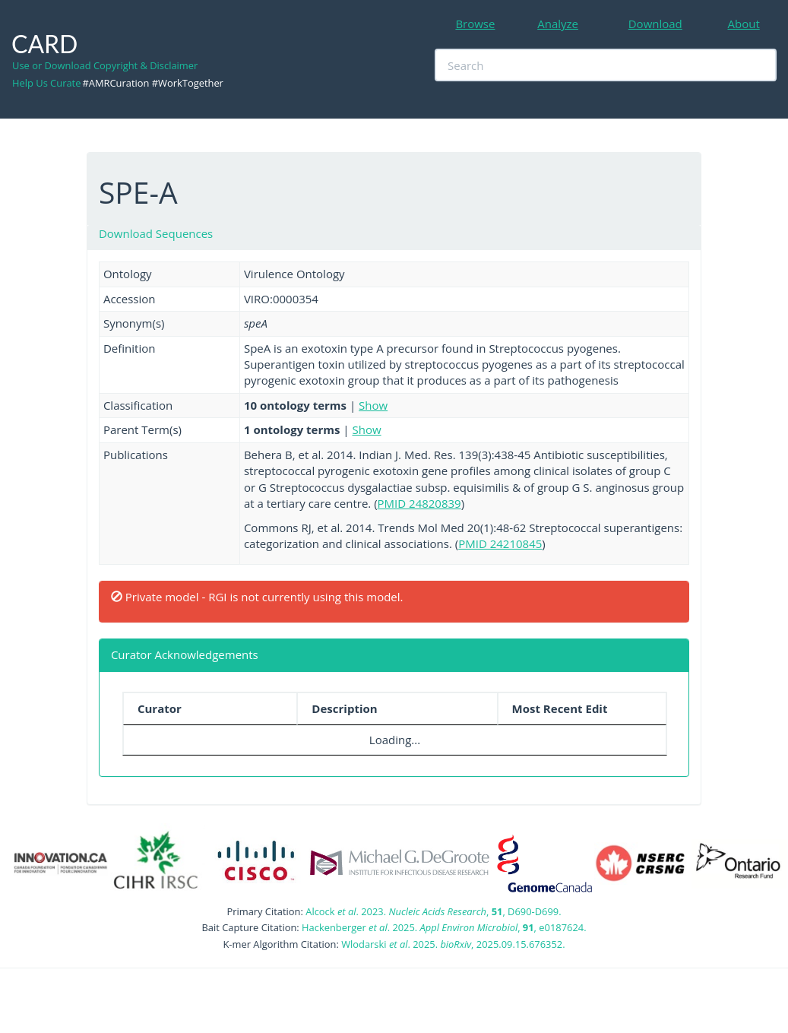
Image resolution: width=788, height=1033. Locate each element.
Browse (475, 23)
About (744, 23)
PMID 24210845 (500, 543)
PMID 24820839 (419, 503)
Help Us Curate (46, 83)
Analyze (557, 23)
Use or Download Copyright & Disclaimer (105, 65)
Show (373, 405)
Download (655, 23)
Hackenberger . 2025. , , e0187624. (444, 927)
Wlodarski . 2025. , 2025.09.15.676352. (453, 944)
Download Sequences (156, 233)
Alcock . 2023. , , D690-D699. (433, 911)
